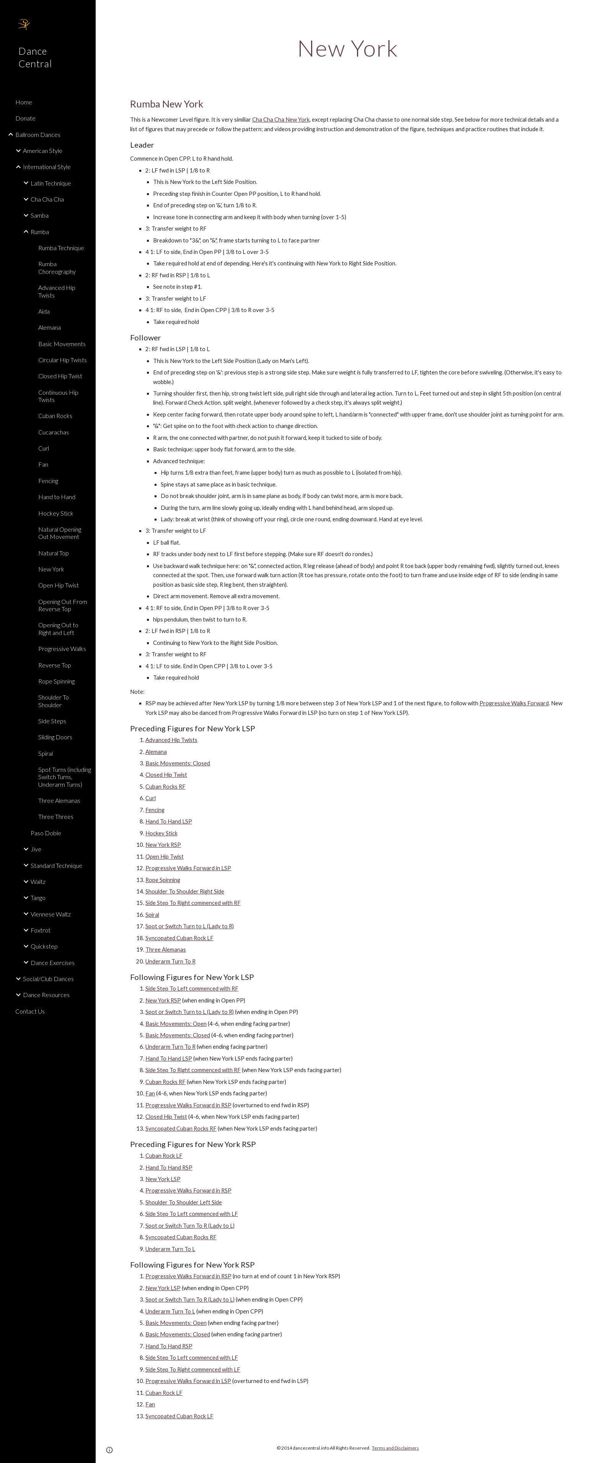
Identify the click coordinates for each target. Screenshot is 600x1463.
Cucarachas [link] (53, 432)
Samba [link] (40, 215)
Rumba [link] (40, 231)
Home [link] (23, 102)
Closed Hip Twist (166, 774)
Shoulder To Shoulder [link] (53, 700)
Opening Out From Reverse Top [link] (62, 605)
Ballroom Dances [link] (37, 134)
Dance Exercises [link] (53, 962)
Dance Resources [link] (46, 994)
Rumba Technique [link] (61, 247)
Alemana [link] (49, 327)
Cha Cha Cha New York (281, 119)
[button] (591, 11)
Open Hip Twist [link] (58, 585)
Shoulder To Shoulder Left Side (183, 1202)
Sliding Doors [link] (55, 736)
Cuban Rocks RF (165, 786)
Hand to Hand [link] (56, 496)
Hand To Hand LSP (168, 821)
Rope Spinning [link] (56, 681)
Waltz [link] (38, 881)
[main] (348, 47)
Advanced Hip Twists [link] (56, 291)
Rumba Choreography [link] (57, 267)
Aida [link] (44, 311)
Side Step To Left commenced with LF (191, 1214)
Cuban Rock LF (164, 1155)
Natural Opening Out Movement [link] (59, 533)
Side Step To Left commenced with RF (191, 988)
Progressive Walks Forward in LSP (188, 868)
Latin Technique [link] (51, 183)
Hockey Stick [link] (55, 513)
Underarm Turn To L (170, 1249)
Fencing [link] (48, 480)
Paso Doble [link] (46, 832)
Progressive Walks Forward (514, 703)
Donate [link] (25, 118)
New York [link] (51, 569)
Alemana (156, 752)
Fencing (155, 810)
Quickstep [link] (44, 946)
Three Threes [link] (55, 816)
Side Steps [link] (52, 720)
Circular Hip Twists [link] (62, 359)
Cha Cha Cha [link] (47, 199)
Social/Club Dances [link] (48, 978)
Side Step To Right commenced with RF (193, 903)
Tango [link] (38, 897)
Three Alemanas (165, 949)
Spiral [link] (45, 753)
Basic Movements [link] (62, 343)
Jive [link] (36, 849)
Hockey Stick (161, 833)
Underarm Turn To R (170, 961)
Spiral (152, 914)
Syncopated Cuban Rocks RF (181, 1128)
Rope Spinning (162, 880)
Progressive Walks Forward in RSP (188, 1105)
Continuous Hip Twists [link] (58, 396)
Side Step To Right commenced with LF (192, 1369)
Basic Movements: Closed (177, 763)
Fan (150, 1093)
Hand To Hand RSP (168, 1167)
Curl (150, 798)
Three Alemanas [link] (59, 800)
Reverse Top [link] (54, 665)
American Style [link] (42, 150)
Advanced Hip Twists (171, 740)
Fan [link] (43, 464)
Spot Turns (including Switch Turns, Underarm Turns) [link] (64, 777)
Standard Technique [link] (56, 865)
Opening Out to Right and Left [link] (58, 628)
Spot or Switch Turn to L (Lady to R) (189, 926)
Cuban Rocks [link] (55, 415)
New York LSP (163, 1179)
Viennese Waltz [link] (51, 914)
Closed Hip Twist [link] (60, 375)
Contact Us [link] (30, 1011)
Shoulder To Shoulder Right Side (184, 891)
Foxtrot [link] (41, 930)
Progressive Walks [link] (62, 648)
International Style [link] (47, 166)
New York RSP (163, 844)
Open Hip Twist (164, 856)
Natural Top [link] (53, 553)
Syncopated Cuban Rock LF (179, 938)
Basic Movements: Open (176, 1023)
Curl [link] (43, 448)
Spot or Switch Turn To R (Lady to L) (190, 1225)
